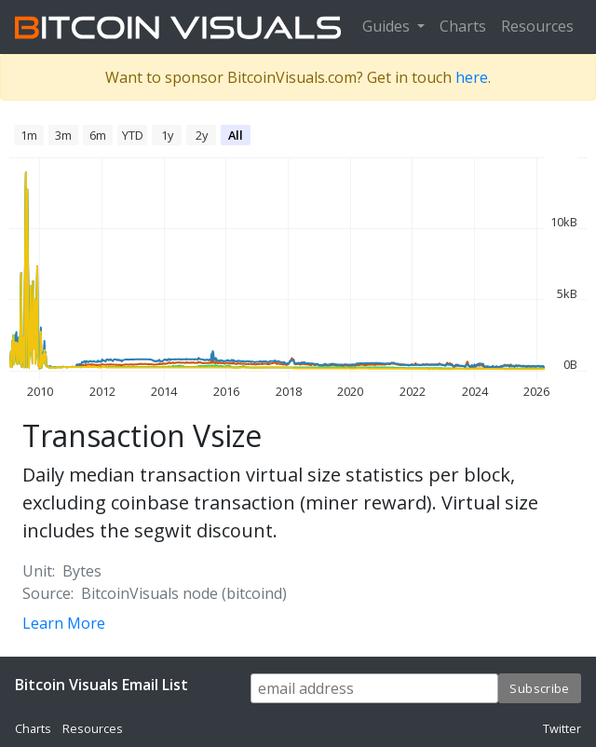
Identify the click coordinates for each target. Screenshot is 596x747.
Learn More (63, 623)
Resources (537, 26)
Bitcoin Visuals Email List (101, 684)
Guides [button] (387, 26)
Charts (463, 26)
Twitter (562, 728)
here (471, 77)
